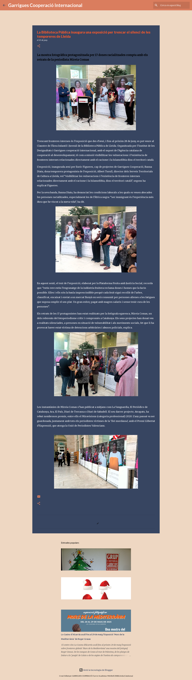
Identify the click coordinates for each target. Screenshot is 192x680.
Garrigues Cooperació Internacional (45, 5)
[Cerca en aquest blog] (174, 5)
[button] (38, 46)
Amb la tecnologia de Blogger (96, 669)
